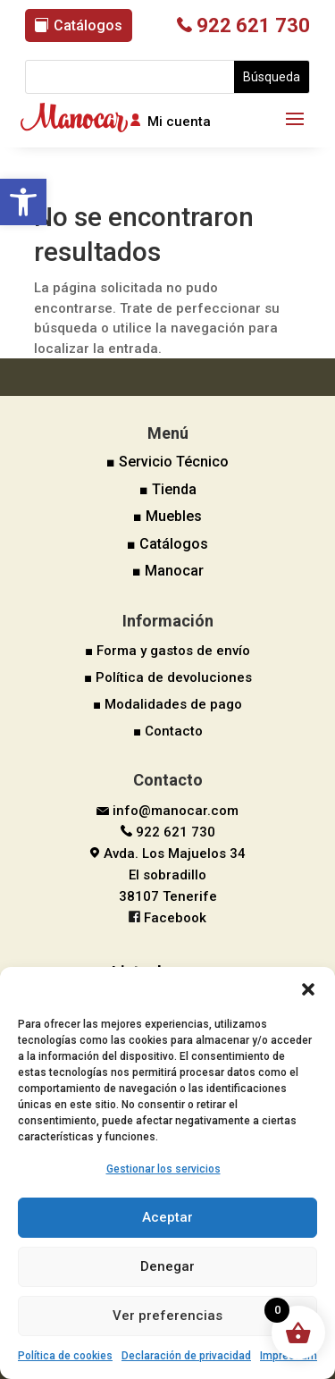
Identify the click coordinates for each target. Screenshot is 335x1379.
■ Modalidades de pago (167, 704)
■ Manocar (168, 570)
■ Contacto (168, 731)
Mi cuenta (179, 122)
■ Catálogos (167, 543)
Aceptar (167, 1217)
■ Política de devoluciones (168, 677)
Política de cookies (65, 1356)
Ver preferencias (167, 1316)
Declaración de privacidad (186, 1356)
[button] (23, 202)
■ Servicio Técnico (167, 461)
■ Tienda (168, 489)
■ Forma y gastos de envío (167, 651)
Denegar (167, 1266)
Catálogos (88, 25)
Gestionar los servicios (163, 1169)
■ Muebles (167, 516)
